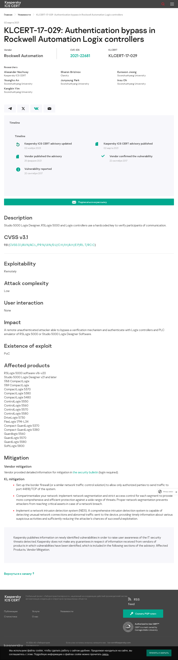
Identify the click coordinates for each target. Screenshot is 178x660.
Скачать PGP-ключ (143, 613)
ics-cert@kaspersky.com (119, 642)
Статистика (10, 616)
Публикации (11, 611)
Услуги (35, 611)
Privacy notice (168, 492)
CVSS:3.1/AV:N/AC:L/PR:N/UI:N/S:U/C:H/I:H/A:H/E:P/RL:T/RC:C (52, 245)
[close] (176, 491)
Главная (8, 14)
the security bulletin (85, 472)
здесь (105, 654)
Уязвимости (24, 14)
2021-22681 (80, 55)
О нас (35, 616)
